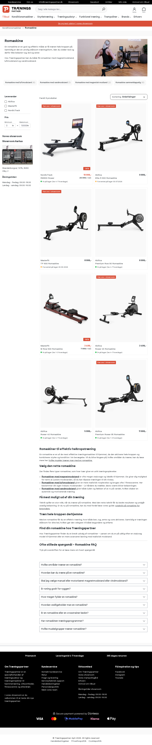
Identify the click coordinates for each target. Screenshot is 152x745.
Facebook (120, 672)
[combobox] (68, 9)
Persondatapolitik (50, 687)
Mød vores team (49, 690)
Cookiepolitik (95, 741)
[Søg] (103, 9)
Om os (30, 2)
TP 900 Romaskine (50, 264)
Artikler (108, 2)
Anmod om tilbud (140, 2)
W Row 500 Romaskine (52, 349)
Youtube (119, 678)
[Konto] (134, 9)
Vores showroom (86, 675)
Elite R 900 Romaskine (106, 178)
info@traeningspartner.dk (51, 2)
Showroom (73, 2)
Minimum (10, 124)
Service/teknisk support (53, 681)
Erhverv (82, 681)
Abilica (11, 102)
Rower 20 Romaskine (105, 349)
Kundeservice (14, 2)
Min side (123, 2)
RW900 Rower (47, 178)
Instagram (120, 675)
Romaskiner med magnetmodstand (60, 477)
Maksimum (24, 124)
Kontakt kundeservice (52, 672)
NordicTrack (14, 110)
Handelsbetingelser (51, 684)
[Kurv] (144, 9)
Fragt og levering (50, 678)
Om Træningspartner (88, 672)
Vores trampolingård (88, 678)
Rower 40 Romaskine (51, 435)
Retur (44, 675)
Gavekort (94, 2)
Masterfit (12, 106)
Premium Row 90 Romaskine (109, 264)
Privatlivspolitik (78, 741)
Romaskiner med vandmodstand (59, 489)
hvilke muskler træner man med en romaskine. (70, 461)
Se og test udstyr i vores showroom (75, 24)
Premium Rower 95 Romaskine (110, 435)
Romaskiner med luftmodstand (58, 483)
